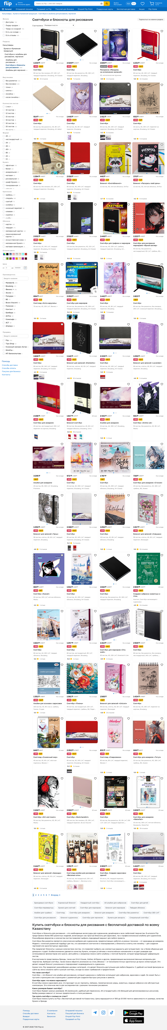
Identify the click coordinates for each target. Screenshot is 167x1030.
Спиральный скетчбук (139, 917)
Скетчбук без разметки (129, 913)
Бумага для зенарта (116, 917)
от (7, 268)
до (17, 268)
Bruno (13, 303)
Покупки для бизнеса (11, 371)
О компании (52, 1010)
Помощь (26, 1010)
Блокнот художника (69, 917)
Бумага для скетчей (66, 908)
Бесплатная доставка (126, 9)
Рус (133, 3)
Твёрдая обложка (137, 908)
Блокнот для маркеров (115, 908)
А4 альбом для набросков (115, 903)
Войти (116, 3)
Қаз (128, 3)
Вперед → (55, 895)
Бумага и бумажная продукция (25, 14)
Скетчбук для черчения (93, 917)
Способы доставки (10, 365)
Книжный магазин (17, 347)
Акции (142, 9)
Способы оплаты (9, 368)
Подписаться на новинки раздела (151, 19)
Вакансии (51, 1016)
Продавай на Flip (44, 9)
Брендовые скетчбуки (43, 903)
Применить (25, 268)
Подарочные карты (105, 9)
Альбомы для (12, 61)
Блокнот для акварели (104, 913)
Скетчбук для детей (139, 903)
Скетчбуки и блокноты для (15, 66)
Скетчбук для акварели (80, 913)
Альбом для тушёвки (43, 913)
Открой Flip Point (85, 9)
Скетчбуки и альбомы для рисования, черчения (57, 14)
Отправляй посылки (24, 9)
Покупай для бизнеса (64, 9)
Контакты (6, 375)
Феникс (11, 289)
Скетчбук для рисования (45, 917)
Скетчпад (61, 913)
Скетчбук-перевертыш (43, 908)
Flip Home (152, 9)
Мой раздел (118, 4)
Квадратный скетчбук (90, 903)
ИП (14, 353)
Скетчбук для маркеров (90, 908)
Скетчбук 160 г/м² (151, 913)
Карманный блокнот (67, 903)
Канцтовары (7, 14)
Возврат (26, 1016)
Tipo (11, 344)
